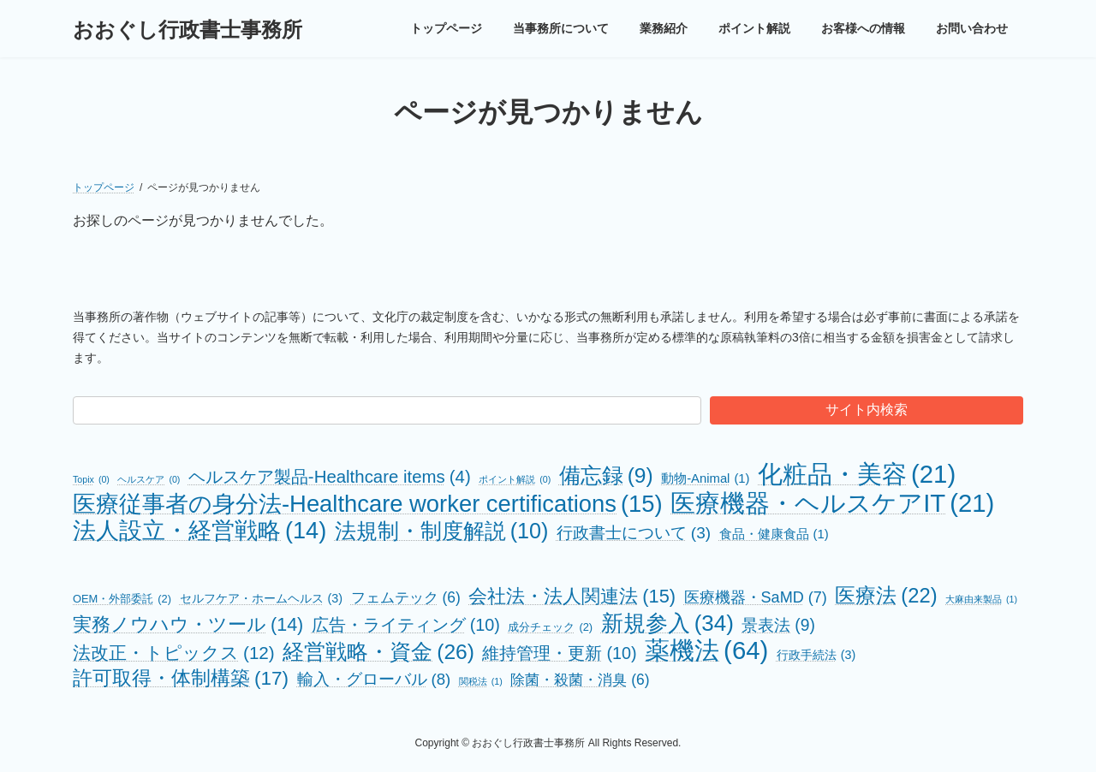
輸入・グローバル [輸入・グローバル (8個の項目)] (374, 679)
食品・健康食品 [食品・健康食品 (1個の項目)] (774, 534)
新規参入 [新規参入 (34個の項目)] (667, 623)
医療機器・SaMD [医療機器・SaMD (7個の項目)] (755, 597)
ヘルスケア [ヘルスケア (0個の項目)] (148, 479)
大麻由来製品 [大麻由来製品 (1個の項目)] (981, 599)
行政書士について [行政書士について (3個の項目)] (634, 532)
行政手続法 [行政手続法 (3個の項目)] (816, 655)
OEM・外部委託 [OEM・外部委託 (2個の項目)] (122, 598)
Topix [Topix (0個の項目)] (91, 479)
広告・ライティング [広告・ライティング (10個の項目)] (406, 625)
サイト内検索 (866, 409)
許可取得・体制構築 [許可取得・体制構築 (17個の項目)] (181, 678)
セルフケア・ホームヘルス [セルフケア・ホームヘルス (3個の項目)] (261, 598)
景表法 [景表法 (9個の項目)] (778, 625)
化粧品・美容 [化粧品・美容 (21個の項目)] (857, 473)
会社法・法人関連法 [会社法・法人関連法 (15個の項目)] (572, 596)
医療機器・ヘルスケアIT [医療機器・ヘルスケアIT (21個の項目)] (832, 502)
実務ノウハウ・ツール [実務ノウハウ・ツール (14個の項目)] (188, 625)
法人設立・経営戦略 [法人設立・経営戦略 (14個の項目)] (199, 530)
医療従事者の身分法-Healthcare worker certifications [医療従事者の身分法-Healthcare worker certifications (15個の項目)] (368, 503)
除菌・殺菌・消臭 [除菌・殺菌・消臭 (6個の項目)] (579, 680)
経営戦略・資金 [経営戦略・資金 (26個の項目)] (378, 651)
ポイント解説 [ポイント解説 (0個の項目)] (515, 479)
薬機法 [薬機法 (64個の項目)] (706, 650)
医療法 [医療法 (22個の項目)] (886, 595)
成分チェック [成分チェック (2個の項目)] (550, 626)
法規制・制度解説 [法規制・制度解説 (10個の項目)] (442, 531)
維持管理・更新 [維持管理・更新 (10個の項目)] (559, 653)
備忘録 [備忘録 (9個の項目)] (606, 475)
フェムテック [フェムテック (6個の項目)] (406, 597)
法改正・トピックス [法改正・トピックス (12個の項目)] (174, 652)
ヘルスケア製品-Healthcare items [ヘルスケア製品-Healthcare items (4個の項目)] (329, 477)
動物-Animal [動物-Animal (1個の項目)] (705, 478)
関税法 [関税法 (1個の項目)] (481, 681)
